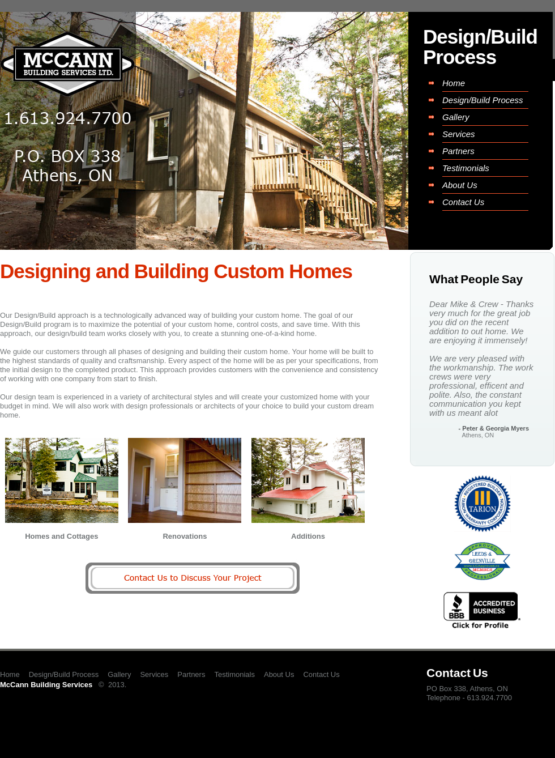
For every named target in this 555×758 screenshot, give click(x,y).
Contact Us (463, 202)
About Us (459, 185)
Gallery (455, 117)
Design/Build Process (482, 100)
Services (458, 134)
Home (453, 83)
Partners (458, 151)
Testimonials (465, 168)
